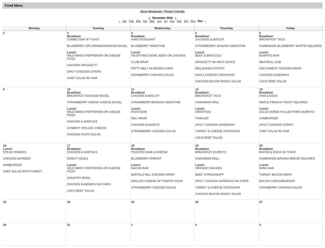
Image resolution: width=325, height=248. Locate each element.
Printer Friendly (174, 11)
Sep (179, 21)
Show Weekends (151, 11)
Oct (186, 21)
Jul (165, 21)
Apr (145, 21)
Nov (193, 21)
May (152, 21)
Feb (131, 21)
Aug (171, 21)
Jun (159, 21)
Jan (124, 21)
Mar (138, 21)
